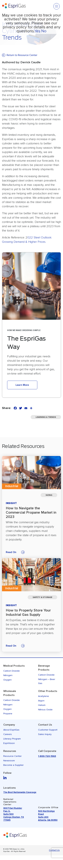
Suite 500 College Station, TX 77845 (13, 817)
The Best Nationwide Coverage (19, 792)
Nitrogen (7, 675)
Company (9, 724)
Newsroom (9, 760)
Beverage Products (44, 667)
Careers (7, 734)
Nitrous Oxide (45, 709)
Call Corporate (47, 751)
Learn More (22, 384)
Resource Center (12, 756)
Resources (9, 751)
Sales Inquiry (45, 734)
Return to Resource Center (22, 55)
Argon (41, 700)
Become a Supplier (13, 765)
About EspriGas (11, 729)
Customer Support (47, 729)
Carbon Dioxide (11, 670)
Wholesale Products (9, 693)
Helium (41, 705)
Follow (7, 773)
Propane (7, 713)
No (43, 31)
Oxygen (7, 679)
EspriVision (9, 743)
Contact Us (45, 724)
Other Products (47, 691)
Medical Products (14, 665)
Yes (37, 31)
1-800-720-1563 (47, 756)
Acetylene (43, 696)
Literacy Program (12, 738)
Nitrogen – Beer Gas (46, 681)
